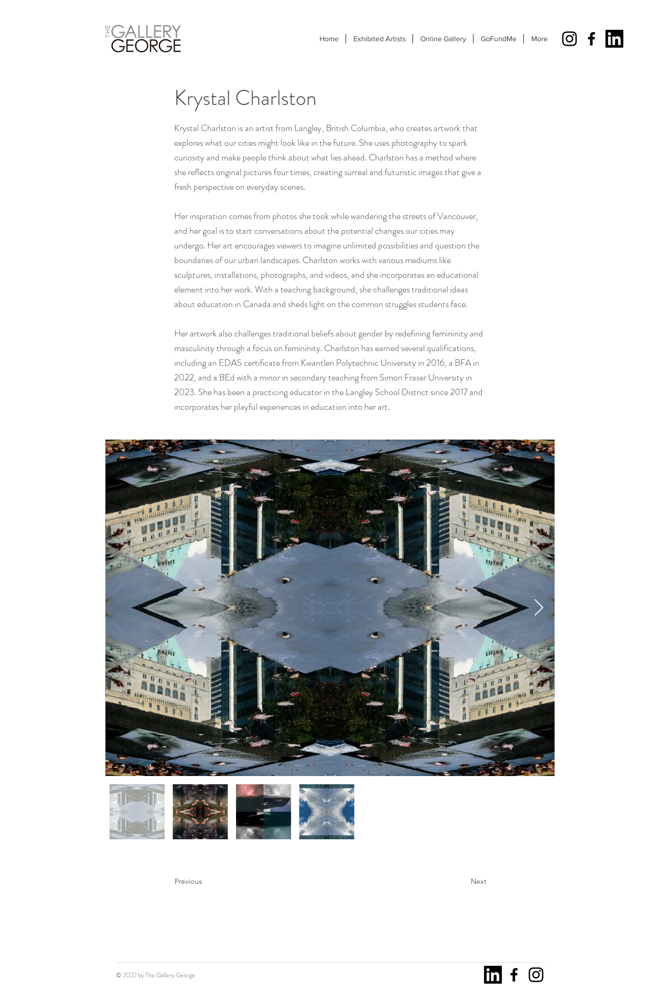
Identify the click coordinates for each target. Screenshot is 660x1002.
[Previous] (205, 881)
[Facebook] (591, 39)
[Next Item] (539, 608)
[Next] (463, 881)
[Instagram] (569, 39)
